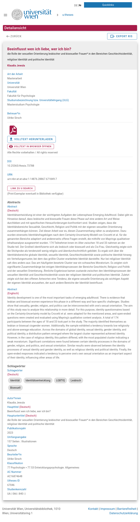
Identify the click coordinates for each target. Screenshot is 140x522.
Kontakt (93, 509)
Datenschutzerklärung (123, 513)
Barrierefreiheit (126, 509)
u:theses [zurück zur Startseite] (67, 15)
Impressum (107, 509)
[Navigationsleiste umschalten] (5, 15)
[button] (77, 5)
